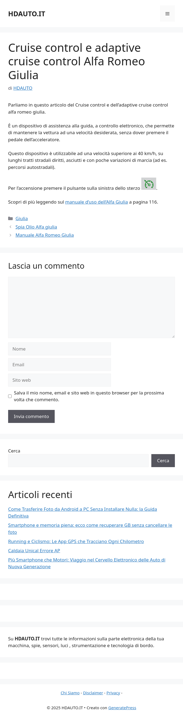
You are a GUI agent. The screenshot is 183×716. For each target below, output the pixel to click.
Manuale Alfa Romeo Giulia (44, 235)
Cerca (14, 451)
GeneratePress (122, 707)
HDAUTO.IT (26, 13)
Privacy (113, 692)
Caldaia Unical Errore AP (34, 550)
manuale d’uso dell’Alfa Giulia (96, 202)
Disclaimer (93, 692)
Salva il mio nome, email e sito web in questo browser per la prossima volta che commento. (89, 396)
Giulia (21, 218)
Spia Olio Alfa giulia (36, 227)
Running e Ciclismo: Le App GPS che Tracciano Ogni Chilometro (76, 541)
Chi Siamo (70, 692)
